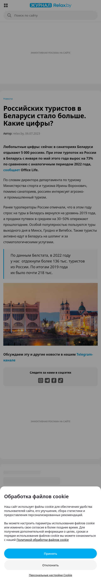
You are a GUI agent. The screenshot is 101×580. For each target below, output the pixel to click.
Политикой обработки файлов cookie (43, 540)
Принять (50, 553)
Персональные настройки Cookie (50, 575)
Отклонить (50, 565)
